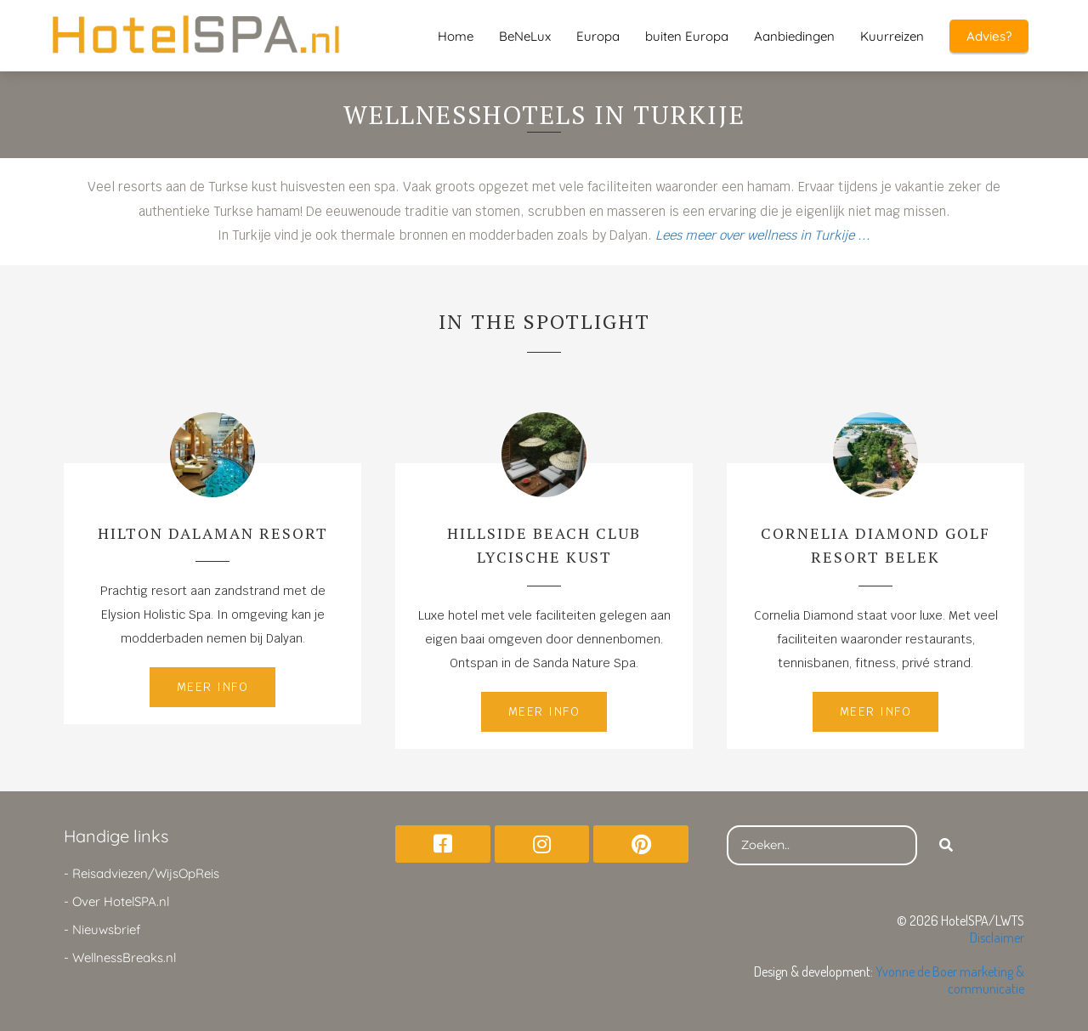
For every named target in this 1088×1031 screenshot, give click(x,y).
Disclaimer (997, 937)
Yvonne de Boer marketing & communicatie (950, 980)
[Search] (946, 845)
